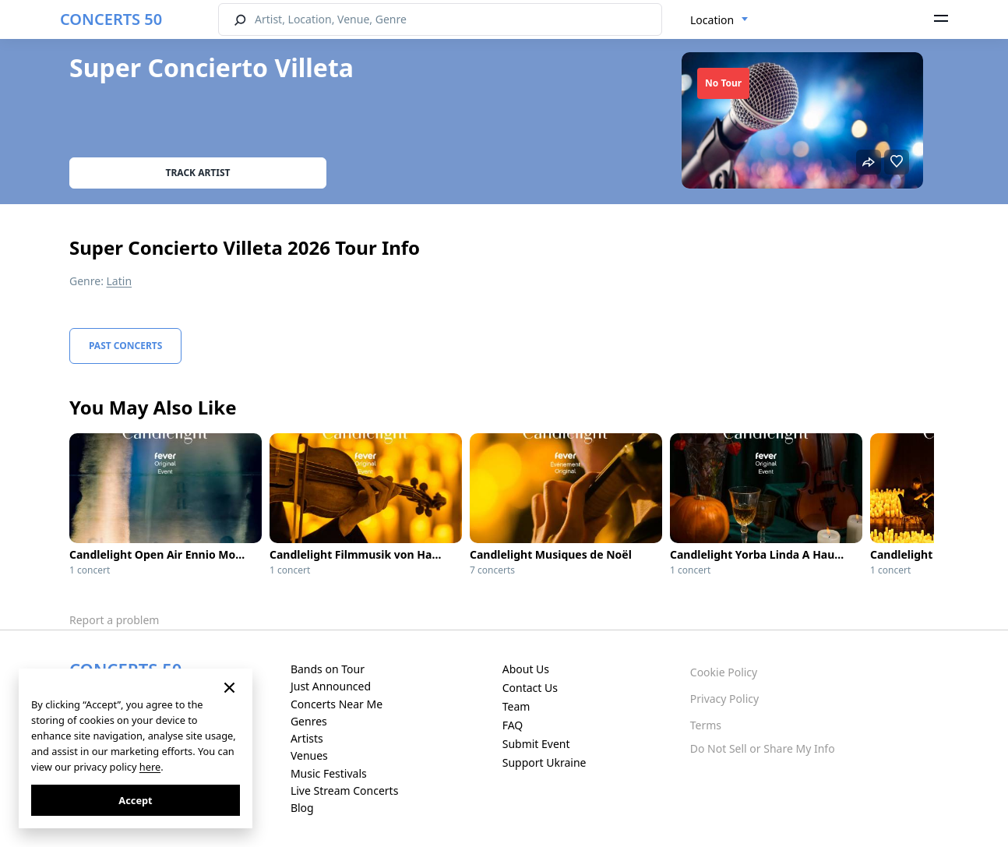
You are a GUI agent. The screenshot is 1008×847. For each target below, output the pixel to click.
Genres (309, 721)
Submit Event (536, 743)
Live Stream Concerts (344, 790)
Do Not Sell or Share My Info (762, 748)
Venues (309, 755)
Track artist (198, 172)
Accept (135, 800)
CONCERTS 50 (111, 19)
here (149, 767)
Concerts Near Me (336, 704)
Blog (302, 807)
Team (516, 706)
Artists (307, 738)
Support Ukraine (544, 762)
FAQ (512, 725)
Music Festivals (329, 773)
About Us (525, 669)
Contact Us (530, 687)
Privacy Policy (724, 698)
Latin (119, 281)
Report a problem (114, 619)
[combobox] (719, 20)
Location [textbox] (712, 19)
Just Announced (331, 686)
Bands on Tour (328, 669)
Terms (705, 725)
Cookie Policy (723, 672)
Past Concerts (125, 345)
